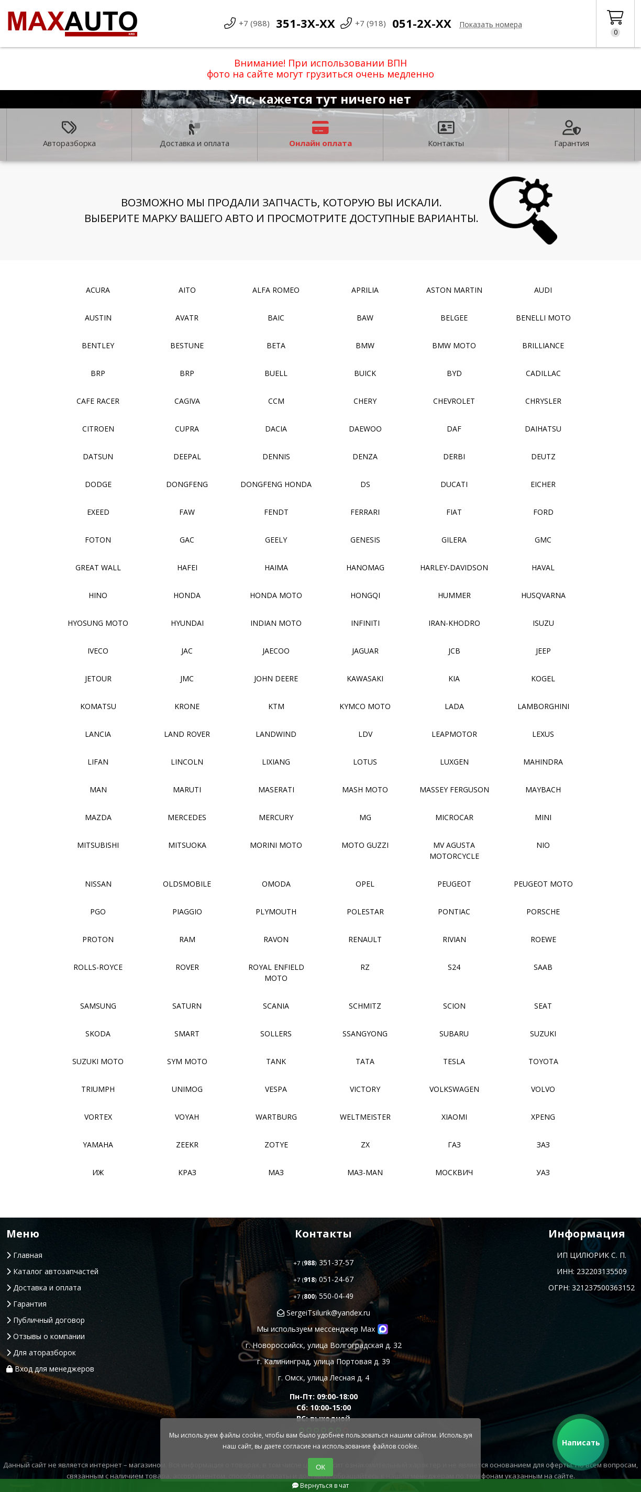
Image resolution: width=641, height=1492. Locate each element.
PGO (98, 911)
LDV (365, 734)
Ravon (276, 939)
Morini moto (276, 845)
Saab (543, 967)
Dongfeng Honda (276, 484)
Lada (454, 706)
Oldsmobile (187, 884)
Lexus (543, 734)
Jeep (543, 651)
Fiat (454, 512)
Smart (187, 1033)
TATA (365, 1061)
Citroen (98, 429)
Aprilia (365, 290)
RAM (187, 939)
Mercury (276, 817)
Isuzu (543, 623)
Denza (365, 456)
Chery (365, 401)
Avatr (186, 318)
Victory (365, 1089)
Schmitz (365, 1006)
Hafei (187, 567)
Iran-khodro (454, 623)
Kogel (543, 678)
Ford (543, 512)
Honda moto (276, 595)
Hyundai (187, 623)
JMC (187, 678)
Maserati (276, 789)
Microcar (454, 817)
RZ (365, 967)
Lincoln (187, 762)
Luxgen (454, 762)
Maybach (543, 789)
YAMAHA (98, 1145)
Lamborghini (543, 706)
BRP (98, 373)
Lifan (97, 762)
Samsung (98, 1006)
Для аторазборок (41, 1352)
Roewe (543, 939)
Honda (187, 595)
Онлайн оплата (320, 134)
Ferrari (365, 512)
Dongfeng (187, 484)
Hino (98, 595)
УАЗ (543, 1172)
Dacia (276, 429)
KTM (276, 706)
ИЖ (98, 1172)
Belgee (454, 318)
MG (365, 817)
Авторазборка (69, 134)
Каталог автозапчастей (52, 1271)
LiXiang (276, 762)
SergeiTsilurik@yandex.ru (323, 1313)
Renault (365, 939)
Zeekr (187, 1145)
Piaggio (187, 911)
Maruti (187, 789)
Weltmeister (365, 1117)
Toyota (543, 1061)
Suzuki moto (98, 1061)
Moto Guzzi (365, 845)
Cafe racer (97, 401)
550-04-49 (323, 1296)
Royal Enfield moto (276, 972)
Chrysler (543, 401)
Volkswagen (454, 1089)
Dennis (276, 456)
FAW (187, 512)
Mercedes (187, 817)
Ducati (454, 484)
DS (365, 484)
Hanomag (365, 567)
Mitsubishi (98, 845)
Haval (543, 567)
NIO (543, 845)
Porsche (543, 911)
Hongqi (365, 595)
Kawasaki (365, 678)
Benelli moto (543, 318)
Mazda (98, 817)
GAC (187, 540)
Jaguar (365, 651)
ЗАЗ (543, 1145)
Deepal (187, 456)
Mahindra (543, 762)
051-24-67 (323, 1279)
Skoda (97, 1033)
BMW (365, 345)
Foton (98, 540)
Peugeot (454, 884)
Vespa (276, 1089)
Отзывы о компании (45, 1336)
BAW (365, 318)
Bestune (187, 345)
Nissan (98, 884)
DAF (454, 429)
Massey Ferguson (454, 789)
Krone (187, 706)
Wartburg (276, 1117)
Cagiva (187, 401)
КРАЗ (187, 1172)
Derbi (454, 456)
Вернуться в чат (320, 1485)
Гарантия (571, 134)
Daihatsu (543, 429)
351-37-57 (323, 1262)
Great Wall (98, 567)
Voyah (187, 1117)
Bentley (98, 345)
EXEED (98, 512)
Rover (187, 967)
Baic (276, 318)
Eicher (543, 484)
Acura (98, 290)
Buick (365, 373)
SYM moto (187, 1061)
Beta (276, 345)
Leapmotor (454, 734)
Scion (454, 1006)
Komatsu (98, 706)
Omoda (276, 884)
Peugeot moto (543, 884)
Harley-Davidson (454, 567)
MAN (98, 789)
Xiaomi (454, 1117)
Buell (276, 373)
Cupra (187, 429)
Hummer (454, 595)
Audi (543, 290)
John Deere (276, 678)
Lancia (98, 734)
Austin (98, 318)
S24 (454, 967)
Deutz (543, 456)
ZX (365, 1145)
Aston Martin (454, 290)
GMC (543, 540)
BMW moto (454, 345)
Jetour (98, 678)
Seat (543, 1006)
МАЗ (276, 1172)
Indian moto (276, 623)
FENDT (276, 512)
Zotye (276, 1145)
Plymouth (276, 911)
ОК (320, 1467)
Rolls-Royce (98, 967)
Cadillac (543, 373)
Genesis (365, 540)
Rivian (454, 939)
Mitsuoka (187, 845)
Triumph (98, 1089)
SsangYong (365, 1033)
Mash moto (365, 789)
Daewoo (365, 429)
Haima (276, 567)
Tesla (454, 1061)
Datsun (98, 456)
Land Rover (187, 734)
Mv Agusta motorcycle (454, 850)
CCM (276, 401)
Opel (365, 884)
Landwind (276, 734)
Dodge (98, 484)
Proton (98, 939)
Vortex (98, 1117)
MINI (543, 817)
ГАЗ (454, 1145)
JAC (187, 651)
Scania (276, 1006)
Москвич (454, 1172)
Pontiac (454, 911)
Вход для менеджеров (50, 1369)
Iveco (97, 651)
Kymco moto (365, 706)
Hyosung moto (98, 623)
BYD (454, 373)
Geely (276, 540)
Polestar (365, 911)
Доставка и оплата (194, 134)
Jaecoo (276, 651)
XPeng (543, 1117)
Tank (276, 1061)
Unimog (187, 1089)
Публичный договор (45, 1320)
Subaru (454, 1033)
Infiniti (365, 623)
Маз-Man (365, 1172)
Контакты (446, 134)
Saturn (187, 1006)
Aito (187, 290)
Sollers (276, 1033)
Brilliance (543, 345)
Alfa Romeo (276, 290)
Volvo (543, 1089)
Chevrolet (454, 401)
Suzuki (543, 1033)
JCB (454, 651)
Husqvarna (543, 595)
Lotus (365, 762)
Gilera (454, 540)
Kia (454, 678)
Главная (24, 1255)
